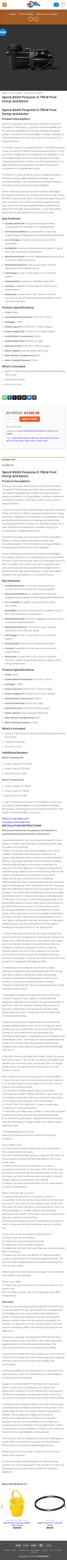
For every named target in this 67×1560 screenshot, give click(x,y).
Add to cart (29, 419)
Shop (13, 1550)
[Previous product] (36, 19)
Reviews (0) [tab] (8, 465)
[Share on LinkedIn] (29, 397)
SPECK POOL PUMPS (47, 14)
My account (56, 1550)
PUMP (27, 441)
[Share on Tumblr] (34, 397)
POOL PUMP (19, 441)
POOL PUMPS (26, 14)
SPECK (33, 441)
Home (12, 14)
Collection (23, 1550)
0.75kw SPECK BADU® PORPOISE (25, 438)
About (45, 1550)
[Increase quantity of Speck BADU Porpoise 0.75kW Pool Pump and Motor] (15, 419)
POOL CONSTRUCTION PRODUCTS (32, 431)
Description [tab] (8, 460)
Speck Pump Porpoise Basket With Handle (17, 1524)
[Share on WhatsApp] (4, 397)
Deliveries (35, 1550)
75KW (41, 438)
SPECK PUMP (42, 441)
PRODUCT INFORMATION (15, 818)
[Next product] (31, 19)
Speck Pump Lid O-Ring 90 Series (50, 1524)
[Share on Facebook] (9, 397)
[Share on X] (14, 397)
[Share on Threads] (19, 397)
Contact (33, 1552)
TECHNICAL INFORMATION (16, 822)
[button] (4, 5)
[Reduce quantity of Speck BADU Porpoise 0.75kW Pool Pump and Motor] (7, 419)
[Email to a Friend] (24, 397)
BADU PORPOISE (52, 438)
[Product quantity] (11, 419)
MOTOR (9, 441)
